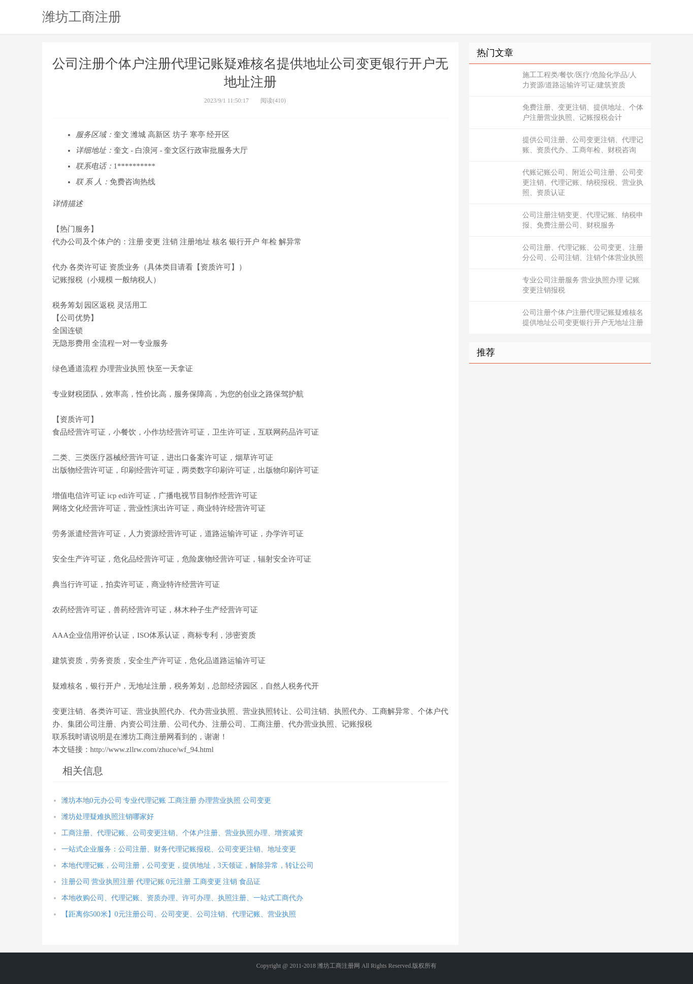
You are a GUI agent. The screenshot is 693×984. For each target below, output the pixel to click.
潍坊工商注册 (81, 16)
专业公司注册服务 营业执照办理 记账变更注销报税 (581, 285)
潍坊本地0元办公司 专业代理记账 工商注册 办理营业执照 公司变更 (166, 800)
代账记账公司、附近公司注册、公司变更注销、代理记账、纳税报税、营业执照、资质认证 (582, 182)
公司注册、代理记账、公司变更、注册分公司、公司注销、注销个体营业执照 (582, 252)
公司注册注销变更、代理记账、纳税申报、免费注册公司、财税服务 (582, 220)
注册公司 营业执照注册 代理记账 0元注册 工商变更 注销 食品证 (160, 881)
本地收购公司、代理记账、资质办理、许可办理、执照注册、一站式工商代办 (182, 898)
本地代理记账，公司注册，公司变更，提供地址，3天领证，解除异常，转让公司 (187, 865)
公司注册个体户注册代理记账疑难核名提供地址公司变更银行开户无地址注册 (582, 317)
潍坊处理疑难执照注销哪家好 (107, 817)
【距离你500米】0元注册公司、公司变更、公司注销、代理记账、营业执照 (178, 914)
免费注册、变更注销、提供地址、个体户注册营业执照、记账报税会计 (582, 112)
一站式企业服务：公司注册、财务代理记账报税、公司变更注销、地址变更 (178, 849)
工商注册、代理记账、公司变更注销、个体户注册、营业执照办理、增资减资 (182, 833)
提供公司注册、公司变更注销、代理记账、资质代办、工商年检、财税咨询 (582, 145)
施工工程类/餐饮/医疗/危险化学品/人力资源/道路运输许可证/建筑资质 (579, 80)
